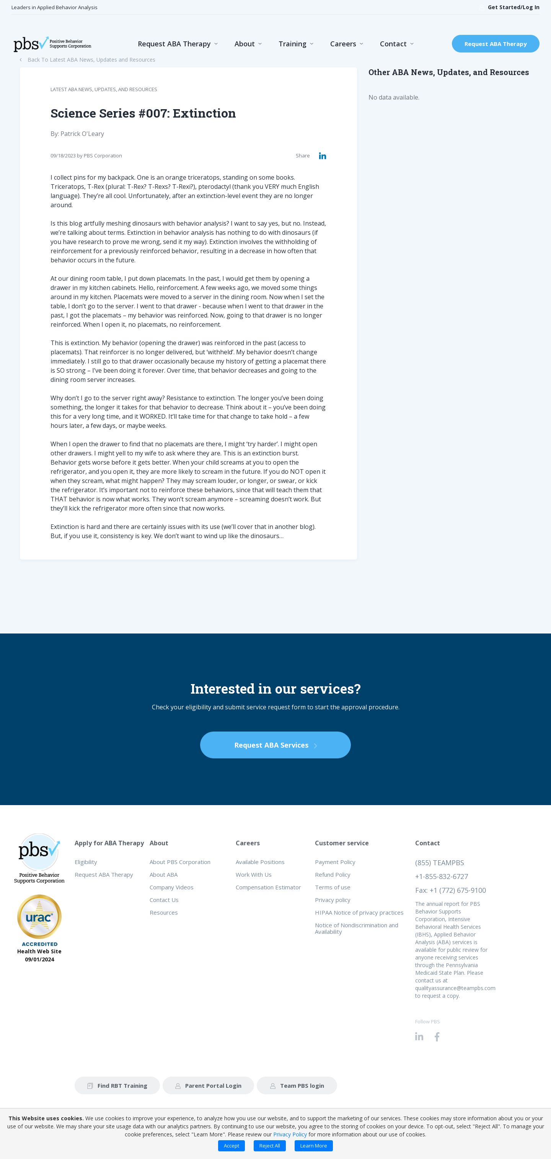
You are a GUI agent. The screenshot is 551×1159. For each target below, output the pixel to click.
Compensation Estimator (268, 887)
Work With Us (254, 874)
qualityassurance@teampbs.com (455, 988)
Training (292, 43)
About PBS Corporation (180, 862)
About (245, 43)
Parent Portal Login (208, 1085)
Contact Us (164, 900)
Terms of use (332, 887)
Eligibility (86, 862)
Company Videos (172, 887)
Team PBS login (297, 1085)
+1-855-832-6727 (441, 876)
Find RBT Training (117, 1085)
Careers (343, 43)
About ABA (164, 874)
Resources (164, 912)
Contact (393, 43)
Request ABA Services (275, 745)
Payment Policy (335, 862)
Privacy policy (332, 900)
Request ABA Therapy (174, 43)
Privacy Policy (290, 1134)
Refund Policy (332, 874)
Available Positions (260, 862)
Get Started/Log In (509, 7)
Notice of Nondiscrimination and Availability (356, 928)
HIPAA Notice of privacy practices (359, 912)
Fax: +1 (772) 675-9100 (450, 890)
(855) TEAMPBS (439, 862)
